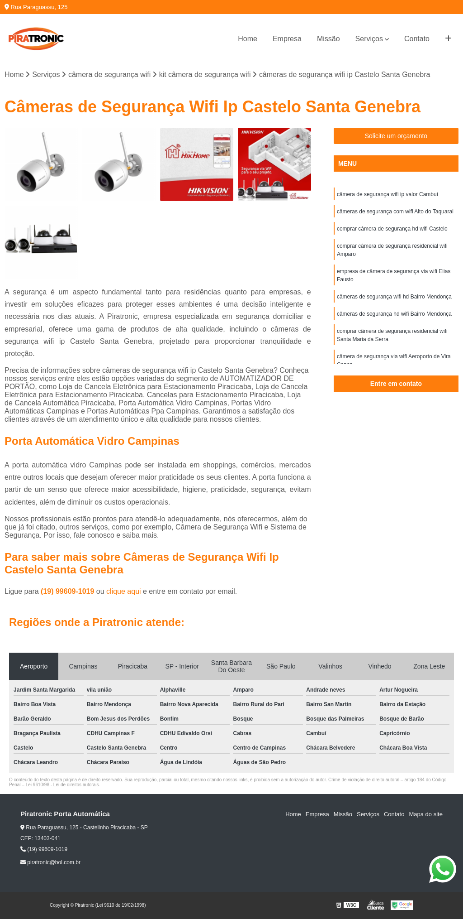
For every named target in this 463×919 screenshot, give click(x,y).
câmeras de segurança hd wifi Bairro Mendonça (394, 314)
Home (247, 39)
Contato (417, 39)
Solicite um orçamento (396, 136)
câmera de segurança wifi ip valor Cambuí (387, 194)
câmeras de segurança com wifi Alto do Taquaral (395, 211)
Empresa (287, 39)
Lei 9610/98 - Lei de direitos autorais (62, 784)
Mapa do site (425, 814)
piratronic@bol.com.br (50, 862)
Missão (328, 39)
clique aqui (123, 591)
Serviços (369, 39)
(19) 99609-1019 (68, 591)
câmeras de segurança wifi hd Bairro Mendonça (394, 297)
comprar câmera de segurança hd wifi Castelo (392, 229)
